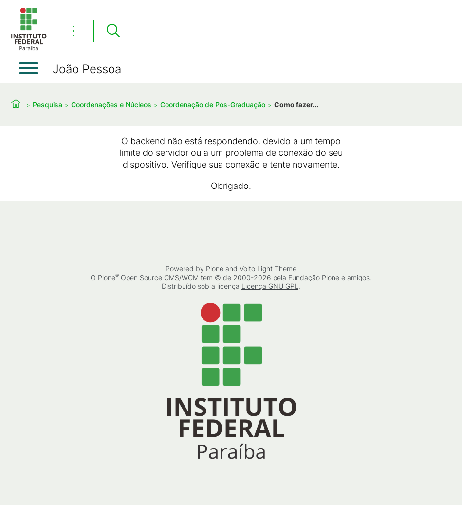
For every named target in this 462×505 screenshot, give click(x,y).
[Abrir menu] (28, 68)
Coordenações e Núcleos (111, 104)
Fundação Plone (313, 277)
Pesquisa (47, 104)
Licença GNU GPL (269, 286)
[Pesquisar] (113, 31)
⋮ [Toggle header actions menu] (73, 30)
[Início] (29, 48)
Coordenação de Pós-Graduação (212, 104)
